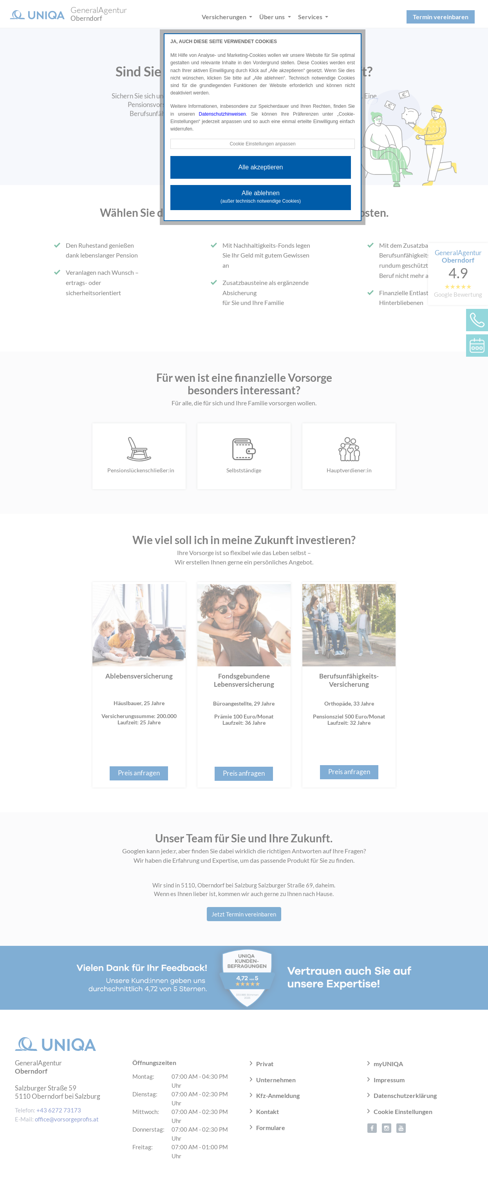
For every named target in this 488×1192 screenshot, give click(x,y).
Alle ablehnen (261, 197)
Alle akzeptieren (261, 167)
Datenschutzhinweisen (222, 114)
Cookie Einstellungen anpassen (262, 144)
